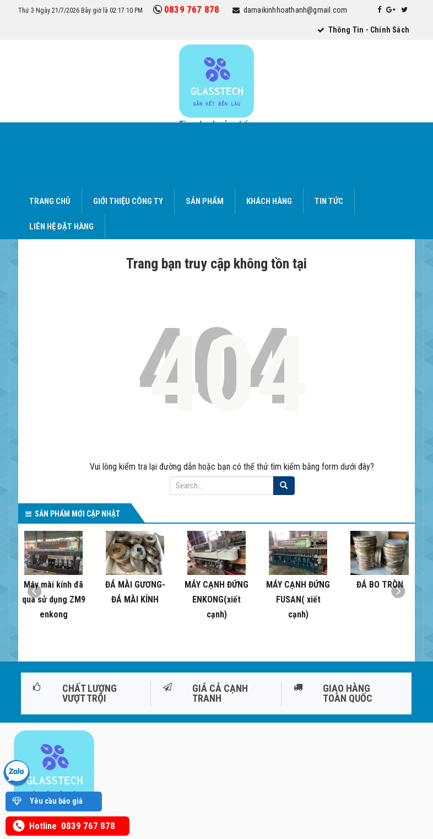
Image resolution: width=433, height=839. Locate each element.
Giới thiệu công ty (128, 201)
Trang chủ (50, 201)
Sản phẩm (205, 201)
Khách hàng (269, 201)
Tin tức (329, 201)
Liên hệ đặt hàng (61, 227)
